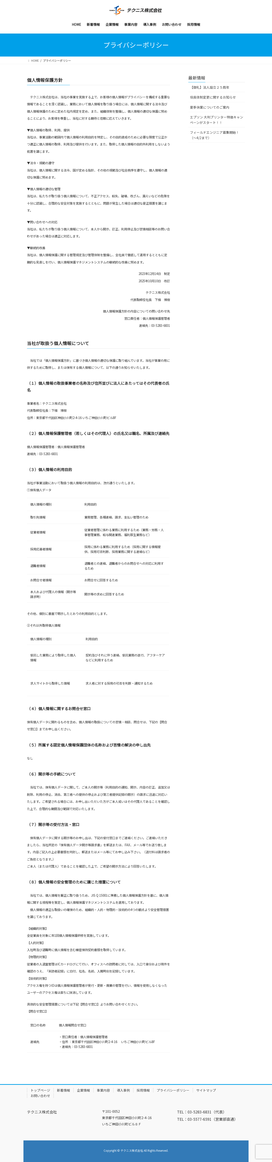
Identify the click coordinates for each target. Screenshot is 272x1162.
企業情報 (83, 1090)
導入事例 (123, 1090)
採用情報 (143, 1090)
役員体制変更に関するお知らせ (213, 97)
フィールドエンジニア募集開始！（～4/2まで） (214, 135)
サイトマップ (206, 1090)
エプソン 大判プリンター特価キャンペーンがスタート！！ (216, 120)
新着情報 (63, 1090)
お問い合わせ (40, 1095)
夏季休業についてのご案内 (209, 107)
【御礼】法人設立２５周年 (209, 87)
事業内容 (103, 1090)
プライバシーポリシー (173, 1090)
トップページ (40, 1090)
